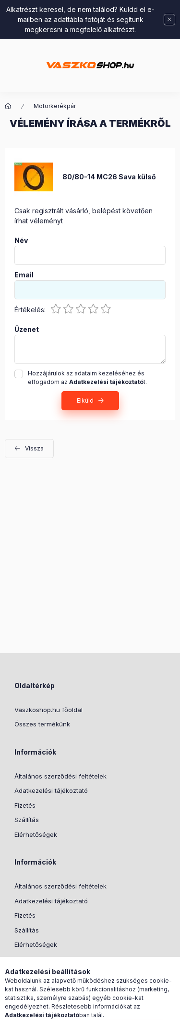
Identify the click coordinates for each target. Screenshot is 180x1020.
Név (21, 240)
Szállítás (26, 819)
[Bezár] (169, 19)
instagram (55, 968)
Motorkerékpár (55, 106)
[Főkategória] (8, 106)
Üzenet (26, 329)
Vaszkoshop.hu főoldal (48, 709)
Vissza (34, 448)
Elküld (85, 400)
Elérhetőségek (35, 834)
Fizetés (25, 805)
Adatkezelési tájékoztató (51, 790)
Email (24, 275)
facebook (36, 968)
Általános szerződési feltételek (60, 776)
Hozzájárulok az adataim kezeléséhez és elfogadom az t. (87, 377)
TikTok (17, 968)
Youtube (74, 968)
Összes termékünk (42, 724)
